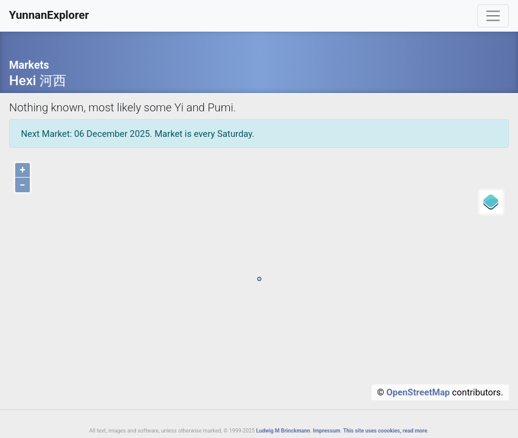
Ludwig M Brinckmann (283, 431)
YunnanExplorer (49, 15)
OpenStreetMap (418, 392)
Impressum (326, 431)
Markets (29, 65)
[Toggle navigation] (493, 15)
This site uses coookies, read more (385, 431)
